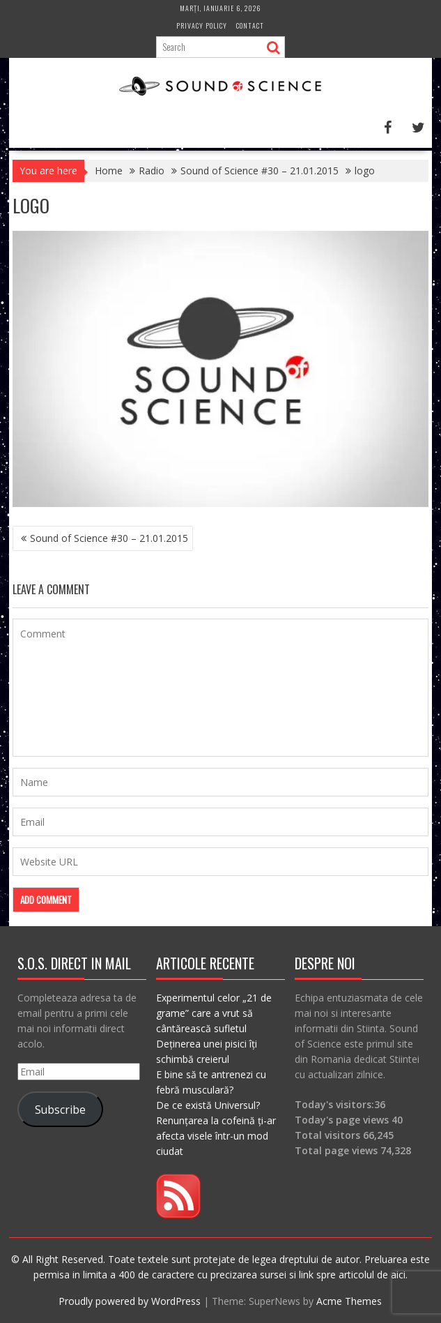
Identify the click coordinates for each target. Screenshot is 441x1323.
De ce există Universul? (208, 1105)
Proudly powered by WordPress (130, 1301)
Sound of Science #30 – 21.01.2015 (109, 538)
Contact (250, 25)
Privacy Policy (201, 25)
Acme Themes (349, 1301)
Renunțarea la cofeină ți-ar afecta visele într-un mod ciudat (216, 1136)
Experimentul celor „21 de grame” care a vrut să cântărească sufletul (214, 1013)
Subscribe (60, 1109)
